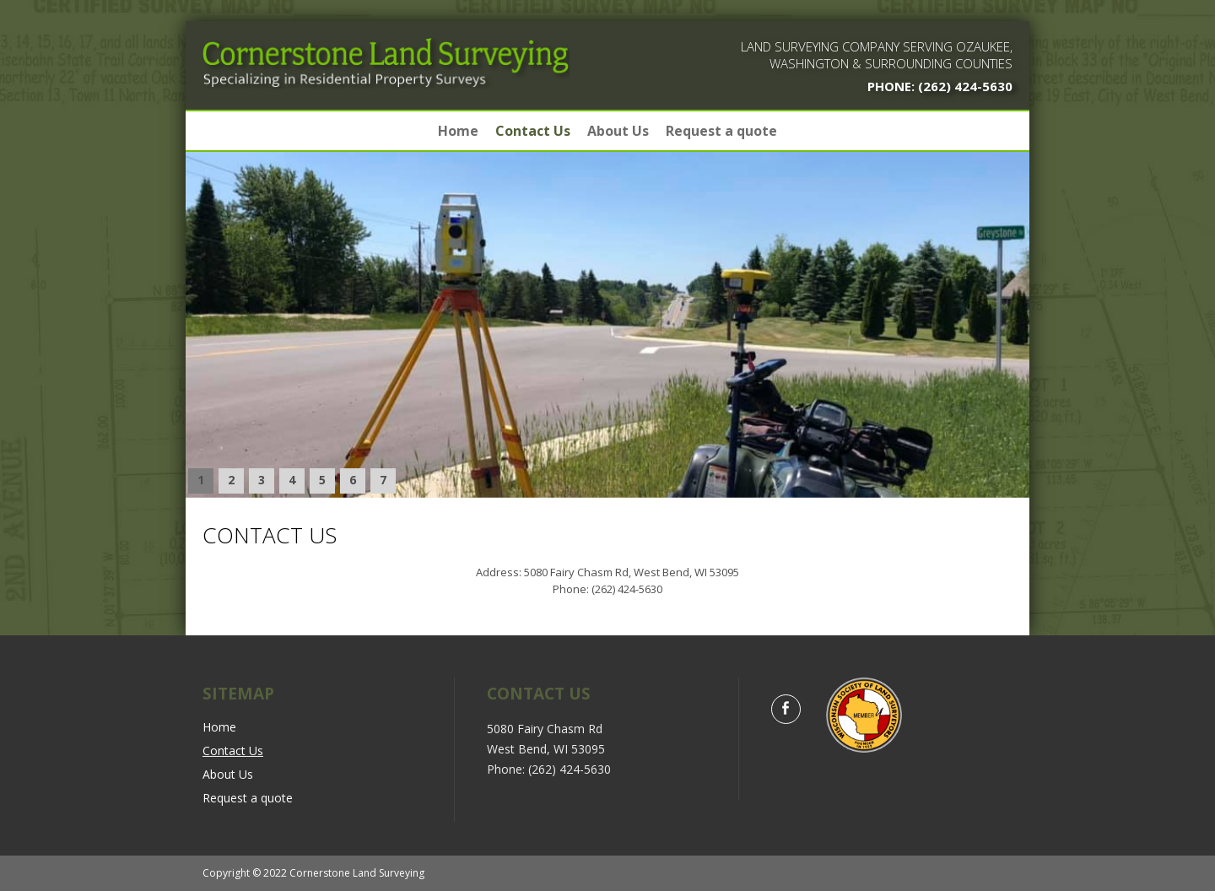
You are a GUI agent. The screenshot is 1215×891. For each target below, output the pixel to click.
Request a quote (721, 131)
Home (458, 131)
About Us (618, 131)
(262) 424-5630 (963, 86)
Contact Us (532, 131)
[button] (201, 481)
